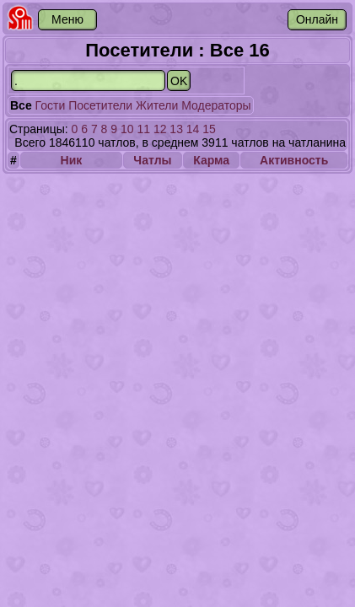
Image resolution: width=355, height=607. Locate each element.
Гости (50, 105)
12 (160, 129)
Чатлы (152, 160)
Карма (211, 160)
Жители (157, 105)
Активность (294, 160)
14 (193, 129)
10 (127, 129)
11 (143, 129)
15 (209, 129)
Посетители (100, 105)
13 (176, 129)
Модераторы (215, 105)
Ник (72, 160)
